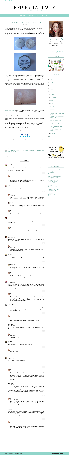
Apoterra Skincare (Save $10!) (54, 169)
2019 (50, 82)
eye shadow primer (17, 150)
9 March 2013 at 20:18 (11, 237)
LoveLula (50, 185)
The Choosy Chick (51, 171)
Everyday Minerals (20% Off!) (54, 180)
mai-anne (10, 254)
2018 (50, 83)
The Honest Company (52, 181)
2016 (50, 86)
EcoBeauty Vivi (11, 357)
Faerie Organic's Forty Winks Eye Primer (18, 32)
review (14, 151)
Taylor (9, 185)
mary (9, 236)
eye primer (10, 150)
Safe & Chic (50, 193)
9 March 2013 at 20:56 (13, 247)
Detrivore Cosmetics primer (9, 110)
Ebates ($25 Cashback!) (52, 178)
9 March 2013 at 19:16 (11, 219)
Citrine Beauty (51, 172)
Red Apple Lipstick (51, 191)
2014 (50, 89)
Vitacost (49, 195)
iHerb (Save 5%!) (51, 182)
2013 (50, 91)
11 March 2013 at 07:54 (13, 335)
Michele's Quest (11, 281)
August (51, 98)
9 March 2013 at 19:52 (13, 203)
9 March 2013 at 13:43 (13, 195)
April (51, 104)
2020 (50, 80)
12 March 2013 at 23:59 (11, 342)
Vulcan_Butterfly (11, 341)
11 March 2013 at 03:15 (11, 325)
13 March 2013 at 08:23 (14, 351)
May (51, 103)
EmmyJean (10, 217)
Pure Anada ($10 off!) (52, 190)
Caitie (11, 175)
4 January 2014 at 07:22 (14, 423)
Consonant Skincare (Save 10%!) (54, 176)
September (52, 97)
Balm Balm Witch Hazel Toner (56, 132)
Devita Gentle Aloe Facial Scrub (56, 119)
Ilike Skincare (50, 184)
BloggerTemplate (19, 453)
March (51, 106)
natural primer (41, 150)
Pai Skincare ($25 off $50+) (53, 189)
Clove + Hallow (51, 175)
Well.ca (49, 197)
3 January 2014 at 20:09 (11, 384)
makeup (36, 150)
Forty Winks (31, 150)
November (52, 94)
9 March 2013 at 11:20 (13, 177)
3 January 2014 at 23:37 (14, 399)
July (51, 100)
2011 (50, 138)
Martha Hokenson (12, 304)
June (51, 101)
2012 (50, 136)
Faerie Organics (25, 150)
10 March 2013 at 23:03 (14, 317)
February (52, 133)
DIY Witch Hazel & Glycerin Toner (57, 123)
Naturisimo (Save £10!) (52, 186)
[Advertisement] (56, 216)
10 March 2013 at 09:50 (11, 282)
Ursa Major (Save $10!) (52, 194)
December (52, 92)
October (52, 95)
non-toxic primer (8, 151)
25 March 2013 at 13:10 (11, 358)
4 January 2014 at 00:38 (11, 409)
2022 (50, 77)
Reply (43, 191)
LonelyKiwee (10, 164)
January (51, 134)
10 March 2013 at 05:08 (14, 265)
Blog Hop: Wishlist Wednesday (56, 124)
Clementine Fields (51, 173)
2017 (50, 85)
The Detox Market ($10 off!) (53, 177)
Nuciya (49, 188)
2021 (50, 79)
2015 (50, 88)
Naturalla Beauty (34, 7)
